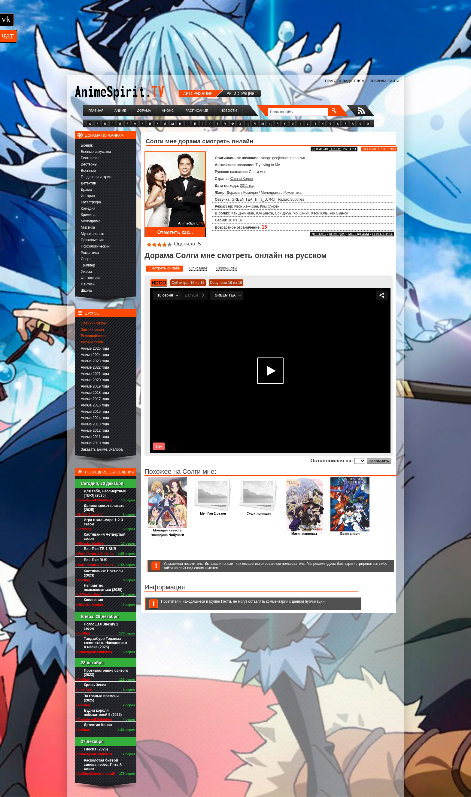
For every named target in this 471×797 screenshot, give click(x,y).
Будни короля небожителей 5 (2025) (103, 712)
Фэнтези (88, 284)
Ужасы (86, 271)
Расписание (197, 110)
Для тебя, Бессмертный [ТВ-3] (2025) (105, 493)
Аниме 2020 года (95, 380)
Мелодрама (90, 221)
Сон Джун (283, 213)
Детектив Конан (98, 725)
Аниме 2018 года (95, 393)
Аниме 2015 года (95, 411)
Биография (90, 158)
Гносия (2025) (96, 749)
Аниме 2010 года (95, 443)
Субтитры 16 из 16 (188, 283)
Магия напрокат (304, 531)
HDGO (159, 282)
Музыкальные (92, 234)
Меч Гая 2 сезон (212, 511)
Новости (228, 110)
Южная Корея (241, 179)
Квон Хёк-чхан (246, 206)
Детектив (88, 183)
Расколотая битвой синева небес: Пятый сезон (103, 764)
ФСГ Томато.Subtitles (286, 199)
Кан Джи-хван (242, 213)
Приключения (92, 240)
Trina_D (260, 199)
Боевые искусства (96, 152)
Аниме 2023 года (95, 361)
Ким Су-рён (269, 206)
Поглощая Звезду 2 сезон (101, 626)
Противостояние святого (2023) (106, 672)
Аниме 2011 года (95, 437)
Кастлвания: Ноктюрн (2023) (103, 573)
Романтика (90, 253)
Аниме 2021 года (95, 374)
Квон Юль (319, 213)
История (88, 196)
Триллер (88, 265)
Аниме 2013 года (95, 424)
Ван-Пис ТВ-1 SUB (100, 549)
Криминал (89, 215)
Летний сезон (92, 342)
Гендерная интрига (96, 177)
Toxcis (335, 149)
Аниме (120, 110)
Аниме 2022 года (95, 367)
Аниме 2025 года (95, 348)
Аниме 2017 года (95, 399)
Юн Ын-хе (264, 213)
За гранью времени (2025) (101, 698)
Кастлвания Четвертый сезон (104, 536)
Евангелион (349, 531)
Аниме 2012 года (95, 430)
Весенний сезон (94, 336)
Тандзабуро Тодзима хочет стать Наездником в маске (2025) (105, 643)
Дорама (144, 110)
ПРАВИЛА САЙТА (384, 81)
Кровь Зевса (95, 685)
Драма (86, 189)
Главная (95, 110)
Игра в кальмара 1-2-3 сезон (103, 522)
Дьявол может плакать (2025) (104, 507)
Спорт (86, 259)
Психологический (95, 246)
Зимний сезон (92, 329)
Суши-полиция (258, 511)
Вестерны (89, 164)
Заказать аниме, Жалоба (102, 449)
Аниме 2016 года (95, 405)
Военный (88, 171)
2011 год (247, 186)
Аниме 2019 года (95, 386)
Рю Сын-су (339, 213)
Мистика (88, 227)
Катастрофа (91, 202)
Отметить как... (175, 232)
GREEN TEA (242, 199)
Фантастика (90, 278)
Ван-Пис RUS (95, 560)
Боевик (87, 145)
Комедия (88, 208)
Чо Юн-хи (301, 213)
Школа (86, 290)
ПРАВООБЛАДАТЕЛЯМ (344, 81)
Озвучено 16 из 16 (226, 283)
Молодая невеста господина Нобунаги (167, 531)
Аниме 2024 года (95, 355)
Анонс (168, 110)
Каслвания (93, 600)
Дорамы (233, 192)
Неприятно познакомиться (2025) (103, 587)
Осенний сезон (93, 323)
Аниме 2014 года (95, 418)
